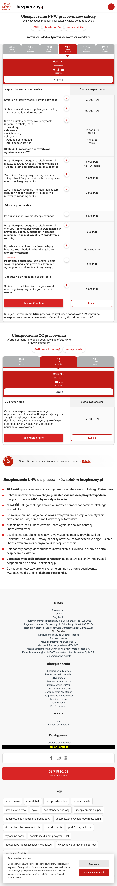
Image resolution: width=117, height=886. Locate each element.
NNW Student (58, 678)
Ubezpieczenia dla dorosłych (58, 674)
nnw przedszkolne (56, 801)
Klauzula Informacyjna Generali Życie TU (58, 645)
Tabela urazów (53, 27)
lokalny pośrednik (15, 853)
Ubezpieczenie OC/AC (58, 685)
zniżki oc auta (54, 827)
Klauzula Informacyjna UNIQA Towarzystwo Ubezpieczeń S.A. (58, 649)
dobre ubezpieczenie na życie (22, 827)
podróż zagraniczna (79, 827)
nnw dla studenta (15, 810)
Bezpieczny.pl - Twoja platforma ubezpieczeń (24, 6)
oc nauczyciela (81, 801)
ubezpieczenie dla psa (88, 810)
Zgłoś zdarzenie (58, 706)
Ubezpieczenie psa (58, 699)
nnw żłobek (33, 801)
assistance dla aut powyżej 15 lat (49, 836)
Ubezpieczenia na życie (58, 688)
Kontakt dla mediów (58, 724)
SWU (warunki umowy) (47, 349)
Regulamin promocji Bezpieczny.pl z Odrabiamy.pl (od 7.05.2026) (58, 621)
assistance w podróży (56, 810)
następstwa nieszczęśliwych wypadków (28, 844)
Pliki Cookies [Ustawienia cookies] (58, 631)
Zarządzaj (93, 864)
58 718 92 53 (58, 771)
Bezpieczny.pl (58, 610)
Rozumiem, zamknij (93, 872)
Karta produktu (75, 27)
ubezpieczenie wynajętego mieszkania (78, 818)
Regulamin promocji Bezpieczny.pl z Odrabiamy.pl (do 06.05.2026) (58, 624)
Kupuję (58, 79)
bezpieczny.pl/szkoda (21, 553)
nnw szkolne (12, 801)
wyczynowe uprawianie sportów (77, 844)
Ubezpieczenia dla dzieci (58, 671)
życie (35, 810)
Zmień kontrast (59, 746)
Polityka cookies (58, 638)
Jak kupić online (34, 303)
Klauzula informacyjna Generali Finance (58, 635)
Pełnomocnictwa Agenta (58, 656)
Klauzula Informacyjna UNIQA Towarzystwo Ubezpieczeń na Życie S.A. (58, 652)
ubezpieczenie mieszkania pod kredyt (27, 818)
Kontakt (58, 613)
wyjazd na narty (14, 836)
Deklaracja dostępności (58, 742)
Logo (58, 721)
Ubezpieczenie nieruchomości (58, 695)
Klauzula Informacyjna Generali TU (58, 642)
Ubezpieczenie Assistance (58, 692)
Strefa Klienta (59, 702)
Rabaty (86, 461)
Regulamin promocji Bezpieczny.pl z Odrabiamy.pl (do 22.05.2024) (58, 628)
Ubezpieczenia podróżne (58, 681)
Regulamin (58, 617)
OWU (36, 27)
